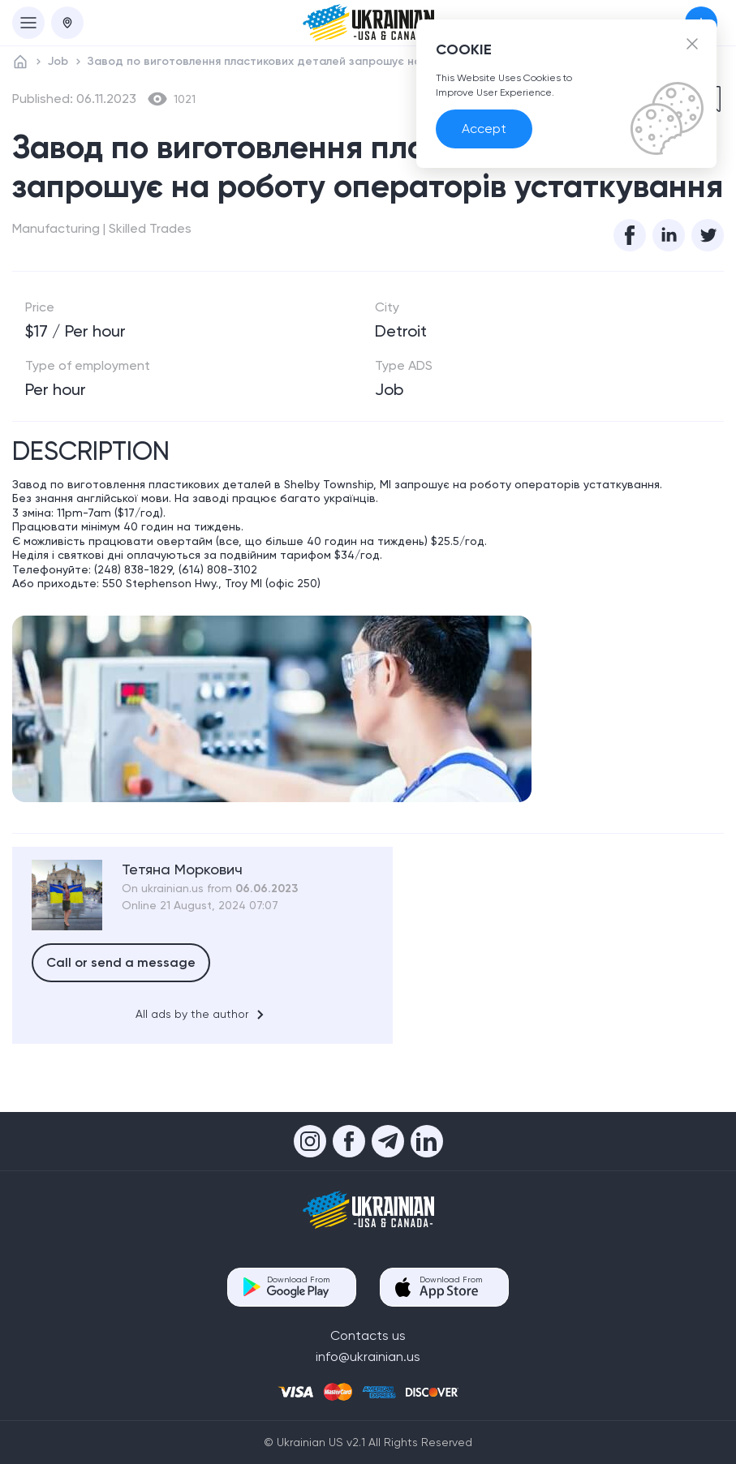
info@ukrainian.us (368, 1356)
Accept (484, 128)
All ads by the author (202, 1014)
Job (58, 61)
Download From (298, 1287)
